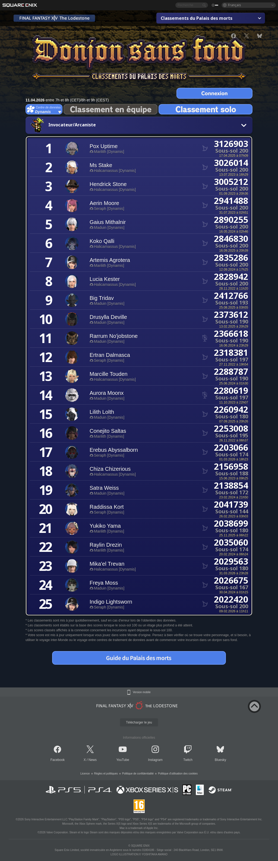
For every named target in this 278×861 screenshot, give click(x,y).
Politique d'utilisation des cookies (178, 773)
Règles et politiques (106, 773)
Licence (85, 773)
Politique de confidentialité (138, 773)
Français (234, 5)
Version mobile (142, 692)
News (93, 760)
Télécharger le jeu (139, 722)
